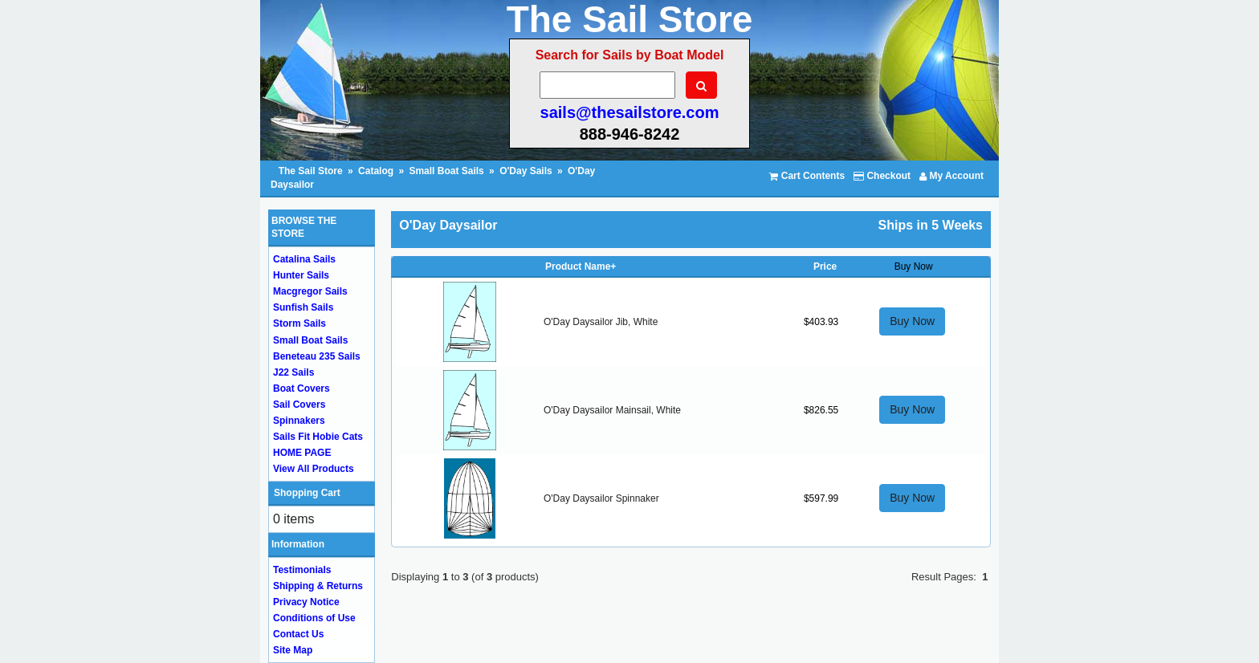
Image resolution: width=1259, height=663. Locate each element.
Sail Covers (299, 404)
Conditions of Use (314, 618)
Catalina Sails (304, 259)
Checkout (882, 175)
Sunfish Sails (303, 307)
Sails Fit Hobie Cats (318, 436)
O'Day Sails (525, 171)
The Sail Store (312, 171)
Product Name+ (580, 266)
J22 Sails (293, 372)
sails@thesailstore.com (629, 112)
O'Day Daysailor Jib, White (601, 321)
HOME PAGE (302, 452)
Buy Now (912, 321)
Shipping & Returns (318, 586)
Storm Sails (299, 323)
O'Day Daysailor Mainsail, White (612, 410)
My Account (951, 175)
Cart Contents (807, 175)
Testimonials (302, 570)
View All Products (313, 468)
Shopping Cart (307, 492)
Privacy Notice (306, 602)
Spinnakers (299, 420)
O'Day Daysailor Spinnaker (601, 498)
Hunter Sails (301, 275)
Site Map (292, 650)
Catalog (375, 171)
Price (825, 266)
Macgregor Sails (310, 291)
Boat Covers (301, 388)
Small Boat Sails (446, 171)
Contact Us (298, 634)
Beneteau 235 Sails (317, 356)
